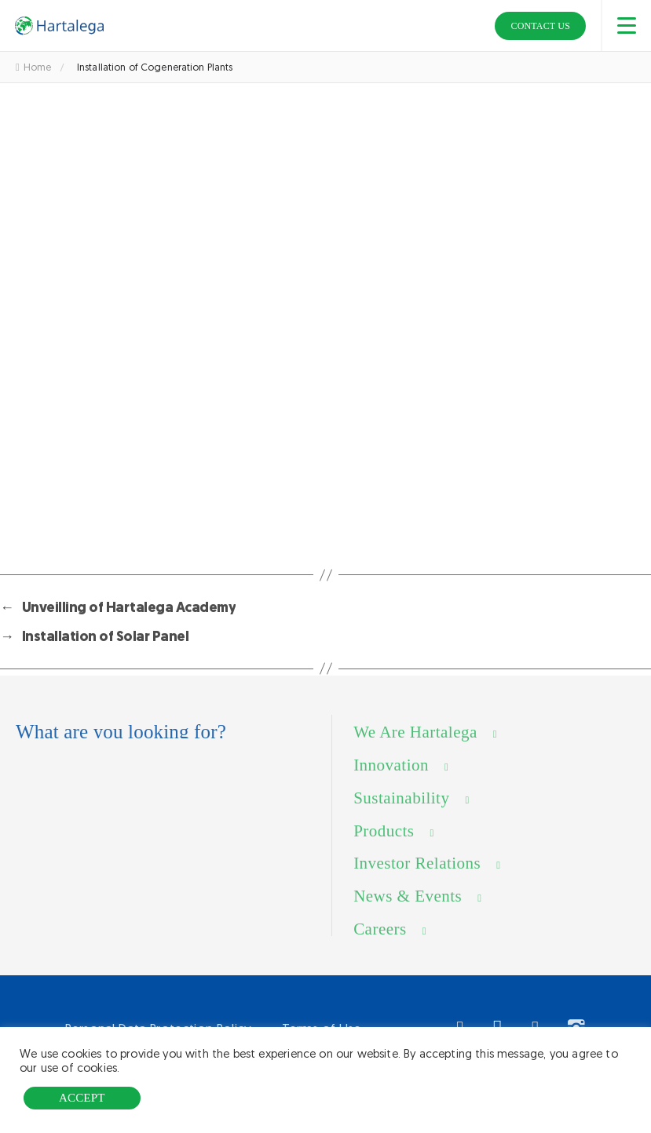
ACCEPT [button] (82, 1097)
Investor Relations (417, 877)
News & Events (407, 910)
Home (33, 67)
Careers (380, 942)
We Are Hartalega (415, 745)
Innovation (391, 778)
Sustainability (401, 811)
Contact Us (540, 25)
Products (383, 844)
